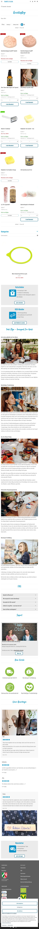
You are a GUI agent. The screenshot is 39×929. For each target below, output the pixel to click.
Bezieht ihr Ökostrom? (8, 595)
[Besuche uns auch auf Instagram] (16, 927)
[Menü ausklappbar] (1, 1)
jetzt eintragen (19, 856)
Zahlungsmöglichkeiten (6, 889)
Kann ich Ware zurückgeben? (9, 609)
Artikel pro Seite (15, 24)
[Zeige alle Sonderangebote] (37, 235)
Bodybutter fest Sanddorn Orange (8, 170)
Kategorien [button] (5, 231)
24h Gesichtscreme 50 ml (26, 170)
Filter (3, 24)
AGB (21, 870)
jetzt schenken (19, 302)
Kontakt (3, 867)
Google (5, 772)
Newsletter (4, 870)
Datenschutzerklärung (6, 922)
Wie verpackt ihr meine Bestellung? (11, 598)
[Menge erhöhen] (17, 100)
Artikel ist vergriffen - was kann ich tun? (12, 605)
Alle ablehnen (19, 911)
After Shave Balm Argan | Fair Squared (9, 87)
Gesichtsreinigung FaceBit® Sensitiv (9, 51)
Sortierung (8, 24)
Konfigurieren (19, 907)
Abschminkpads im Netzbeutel (27, 204)
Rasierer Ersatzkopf (5, 128)
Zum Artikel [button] (10, 61)
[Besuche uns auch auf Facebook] (10, 927)
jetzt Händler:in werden (19, 323)
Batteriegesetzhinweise (25, 876)
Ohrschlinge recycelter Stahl (27, 87)
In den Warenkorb (9, 104)
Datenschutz (10, 925)
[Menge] (10, 100)
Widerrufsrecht (23, 879)
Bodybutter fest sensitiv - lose (27, 128)
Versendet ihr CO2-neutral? (9, 602)
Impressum (4, 925)
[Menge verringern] (2, 100)
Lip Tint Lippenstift (5, 204)
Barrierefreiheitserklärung (26, 882)
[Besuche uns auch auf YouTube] (13, 927)
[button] (30, 1)
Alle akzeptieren (20, 903)
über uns (19, 653)
